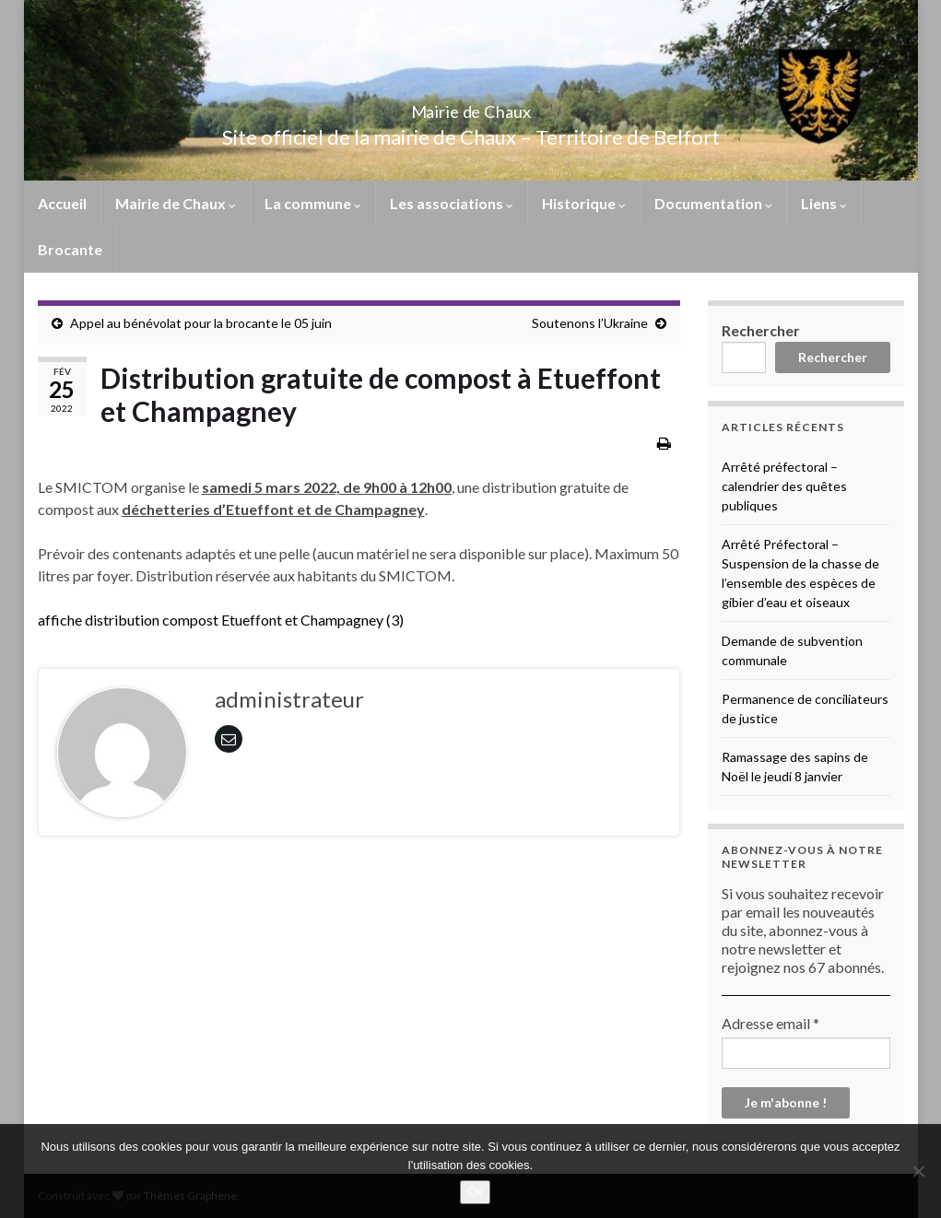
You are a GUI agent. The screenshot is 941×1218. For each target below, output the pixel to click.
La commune (313, 203)
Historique (584, 203)
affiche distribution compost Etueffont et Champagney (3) (221, 619)
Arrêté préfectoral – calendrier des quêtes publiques (784, 486)
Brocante (70, 249)
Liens (824, 203)
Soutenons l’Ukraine (590, 323)
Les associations (451, 203)
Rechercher (761, 330)
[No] (918, 1171)
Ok (475, 1192)
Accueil (62, 203)
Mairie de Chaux (471, 106)
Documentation (713, 203)
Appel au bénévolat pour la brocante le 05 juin (201, 323)
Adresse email (770, 1023)
